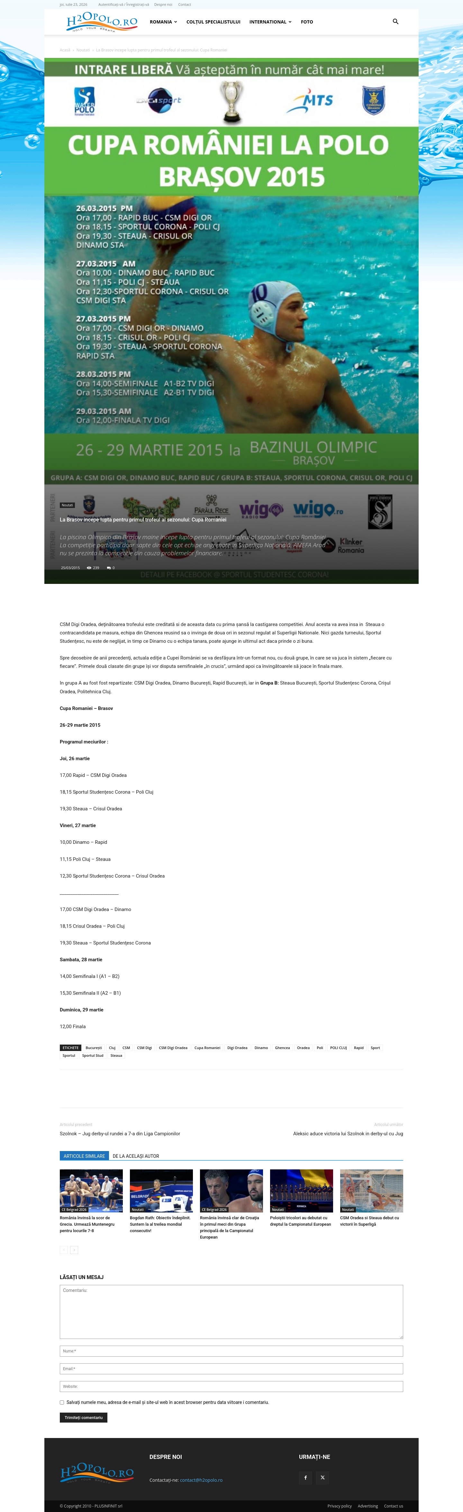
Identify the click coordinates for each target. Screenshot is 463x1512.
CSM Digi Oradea (173, 1047)
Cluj (112, 1047)
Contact (184, 4)
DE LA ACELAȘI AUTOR (136, 1156)
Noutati (83, 50)
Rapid (359, 1047)
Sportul (69, 1055)
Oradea (303, 1047)
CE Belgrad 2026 (74, 1209)
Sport (375, 1047)
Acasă (65, 50)
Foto (307, 22)
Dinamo (261, 1047)
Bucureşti (94, 1047)
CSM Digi (144, 1047)
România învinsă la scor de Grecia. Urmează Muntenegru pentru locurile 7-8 (87, 1224)
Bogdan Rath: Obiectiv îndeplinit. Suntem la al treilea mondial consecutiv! (160, 1224)
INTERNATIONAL (271, 22)
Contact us (393, 1506)
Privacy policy (340, 1506)
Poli (320, 1047)
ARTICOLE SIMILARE (84, 1156)
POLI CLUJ (338, 1047)
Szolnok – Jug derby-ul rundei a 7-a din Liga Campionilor (120, 1134)
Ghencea (282, 1047)
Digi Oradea (237, 1047)
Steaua (117, 1055)
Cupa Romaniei (207, 1047)
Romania (163, 22)
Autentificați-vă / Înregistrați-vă (123, 4)
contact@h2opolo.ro (201, 1480)
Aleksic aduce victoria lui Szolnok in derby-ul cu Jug (348, 1134)
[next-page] (74, 1250)
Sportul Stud (93, 1055)
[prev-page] (64, 1250)
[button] (395, 22)
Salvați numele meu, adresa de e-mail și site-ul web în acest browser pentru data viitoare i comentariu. (168, 1402)
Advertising (368, 1506)
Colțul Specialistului (213, 22)
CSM (126, 1047)
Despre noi (163, 4)
